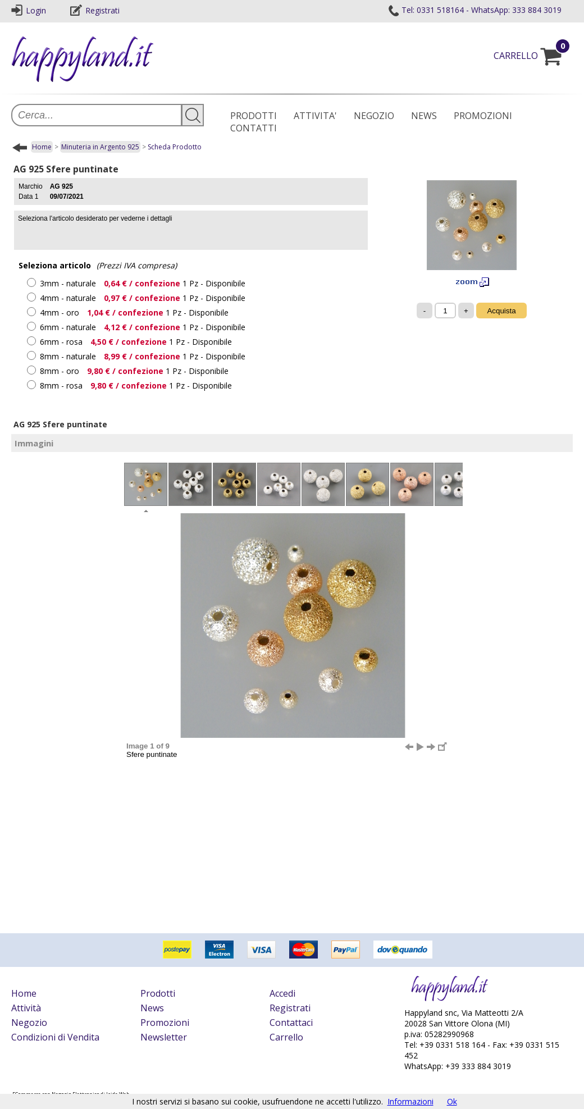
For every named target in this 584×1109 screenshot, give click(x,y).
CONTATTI (253, 128)
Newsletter (163, 1037)
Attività (26, 1008)
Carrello (286, 1037)
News (152, 1008)
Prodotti (157, 993)
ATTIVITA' (315, 115)
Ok (452, 1101)
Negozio (29, 1022)
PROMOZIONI (483, 115)
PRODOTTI (253, 115)
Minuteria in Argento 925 (100, 147)
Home (42, 147)
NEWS (424, 115)
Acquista (501, 311)
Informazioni (410, 1101)
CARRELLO (533, 55)
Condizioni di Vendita (55, 1037)
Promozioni (164, 1022)
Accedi (282, 993)
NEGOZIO (374, 115)
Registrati (95, 10)
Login (28, 10)
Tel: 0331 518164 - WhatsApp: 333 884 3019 (474, 9)
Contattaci (291, 1022)
